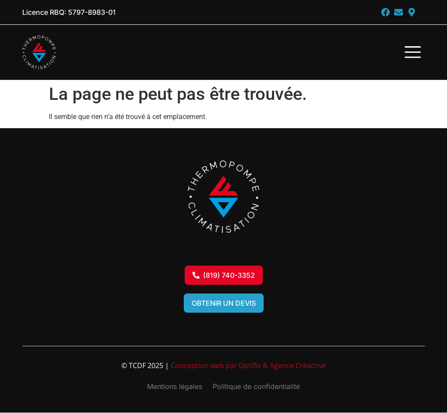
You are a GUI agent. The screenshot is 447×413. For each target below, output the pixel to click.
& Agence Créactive (294, 366)
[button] (412, 53)
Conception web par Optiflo (216, 366)
